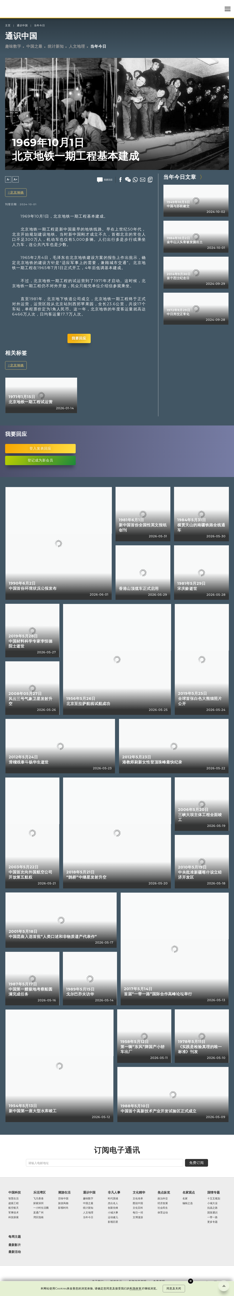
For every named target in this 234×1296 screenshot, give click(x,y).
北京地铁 (17, 192)
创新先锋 (113, 1207)
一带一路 (212, 1217)
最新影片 (14, 1244)
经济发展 (163, 1203)
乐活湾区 (39, 1192)
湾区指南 (38, 1217)
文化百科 (138, 1207)
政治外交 (163, 1198)
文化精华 (139, 1192)
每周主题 (14, 1236)
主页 (8, 25)
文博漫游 (138, 1217)
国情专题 (213, 1192)
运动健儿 (113, 1217)
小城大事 (113, 1212)
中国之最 (34, 46)
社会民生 (163, 1207)
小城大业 (212, 1203)
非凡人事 (114, 1192)
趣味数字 (13, 46)
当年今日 (39, 25)
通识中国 (22, 25)
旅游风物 (63, 1203)
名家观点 (188, 1192)
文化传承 (138, 1198)
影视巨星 (113, 1222)
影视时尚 (63, 1207)
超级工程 (13, 1203)
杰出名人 (113, 1203)
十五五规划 (213, 1198)
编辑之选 (187, 1203)
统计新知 (56, 46)
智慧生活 (13, 1198)
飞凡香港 (38, 1198)
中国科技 (14, 1192)
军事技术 (13, 1212)
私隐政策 (135, 1288)
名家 (185, 1198)
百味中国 (63, 1198)
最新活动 (14, 1251)
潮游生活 (64, 1192)
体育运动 (163, 1212)
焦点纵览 (164, 1192)
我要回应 (79, 338)
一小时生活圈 (41, 1207)
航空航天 (13, 1207)
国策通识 (212, 1212)
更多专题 (212, 1222)
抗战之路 (212, 1207)
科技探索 (13, 1217)
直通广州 (38, 1212)
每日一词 (138, 1212)
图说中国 (138, 1203)
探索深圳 (38, 1203)
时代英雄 (113, 1198)
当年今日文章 (179, 177)
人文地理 (77, 46)
